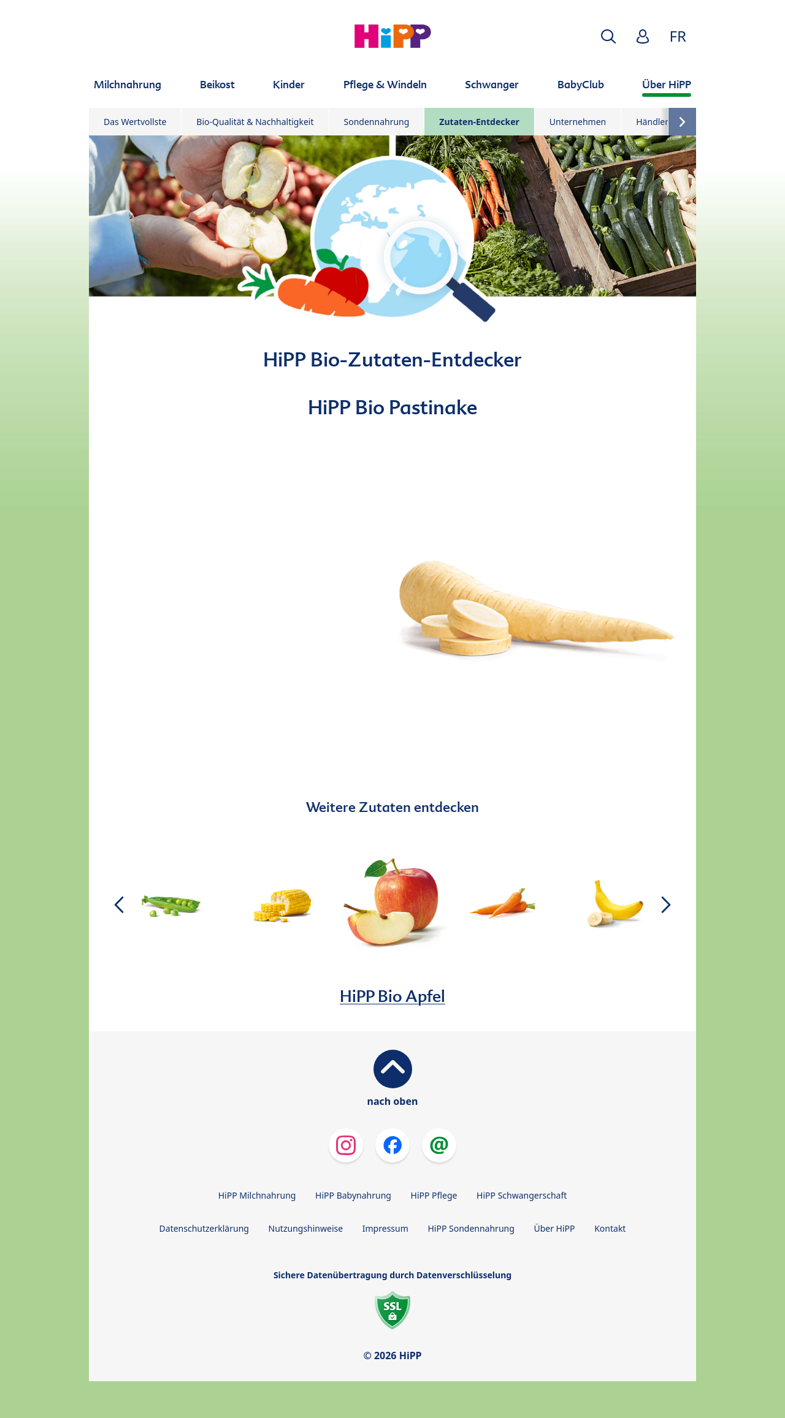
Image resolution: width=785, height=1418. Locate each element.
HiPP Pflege (434, 1195)
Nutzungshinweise (306, 1228)
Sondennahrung (377, 121)
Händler (652, 121)
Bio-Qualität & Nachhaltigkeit (254, 121)
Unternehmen (578, 121)
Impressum (385, 1228)
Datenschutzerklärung (204, 1228)
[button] (608, 36)
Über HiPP (554, 1228)
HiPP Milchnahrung (257, 1195)
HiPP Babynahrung (353, 1195)
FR (678, 36)
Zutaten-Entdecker (479, 121)
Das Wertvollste (135, 121)
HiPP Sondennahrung (470, 1228)
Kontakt (610, 1228)
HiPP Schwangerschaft (522, 1195)
